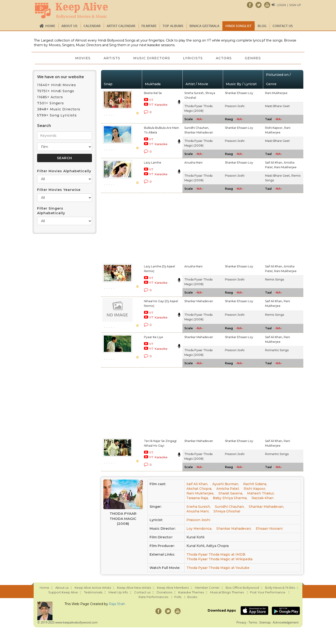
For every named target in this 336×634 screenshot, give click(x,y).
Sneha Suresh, (194, 93)
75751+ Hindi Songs (55, 91)
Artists (112, 58)
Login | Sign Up (289, 5)
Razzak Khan (262, 498)
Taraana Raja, (197, 498)
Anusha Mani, (197, 511)
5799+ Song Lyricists (57, 115)
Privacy (241, 622)
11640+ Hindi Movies (56, 85)
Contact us (283, 26)
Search (44, 125)
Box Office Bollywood (242, 587)
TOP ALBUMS (173, 26)
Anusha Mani (193, 162)
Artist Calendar (121, 26)
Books (192, 597)
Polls (177, 597)
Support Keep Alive (63, 592)
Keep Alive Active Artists (93, 587)
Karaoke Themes (191, 592)
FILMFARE (149, 26)
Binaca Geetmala (204, 26)
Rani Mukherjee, (200, 493)
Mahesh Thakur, (261, 493)
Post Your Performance (267, 592)
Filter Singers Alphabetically (51, 210)
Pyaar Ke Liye (153, 337)
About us (69, 26)
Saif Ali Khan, (274, 162)
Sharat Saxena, (230, 493)
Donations (164, 592)
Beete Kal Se (153, 93)
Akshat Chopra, (199, 489)
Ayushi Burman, (225, 484)
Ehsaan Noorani (269, 528)
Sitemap (265, 622)
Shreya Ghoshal (227, 511)
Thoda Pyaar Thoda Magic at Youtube (217, 568)
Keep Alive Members (173, 587)
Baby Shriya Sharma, (230, 498)
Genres (253, 58)
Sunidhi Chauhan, (196, 128)
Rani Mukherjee (276, 93)
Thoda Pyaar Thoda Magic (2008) (123, 518)
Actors (224, 58)
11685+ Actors (50, 97)
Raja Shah (117, 604)
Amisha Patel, (227, 489)
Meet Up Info (118, 592)
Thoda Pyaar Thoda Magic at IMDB (215, 554)
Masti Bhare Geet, (277, 175)
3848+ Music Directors (58, 109)
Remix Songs (274, 279)
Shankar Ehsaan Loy (239, 93)
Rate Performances (153, 597)
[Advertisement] (160, 227)
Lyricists (193, 58)
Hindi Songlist (238, 26)
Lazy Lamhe (152, 162)
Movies (83, 58)
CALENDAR (92, 26)
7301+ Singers (50, 103)
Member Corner (207, 587)
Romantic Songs (277, 350)
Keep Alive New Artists (134, 587)
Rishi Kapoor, (274, 128)
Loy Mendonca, (199, 528)
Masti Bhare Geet (277, 106)
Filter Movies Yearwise (58, 190)
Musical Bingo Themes (227, 592)
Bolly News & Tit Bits (280, 587)
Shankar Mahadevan (198, 132)
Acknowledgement (286, 622)
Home (50, 26)
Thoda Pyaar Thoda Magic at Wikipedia (219, 559)
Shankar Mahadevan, (266, 506)
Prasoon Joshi (235, 106)
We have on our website (60, 77)
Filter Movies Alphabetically (64, 171)
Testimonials (93, 592)
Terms (252, 622)
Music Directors (151, 58)
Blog (262, 26)
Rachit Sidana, (255, 484)
